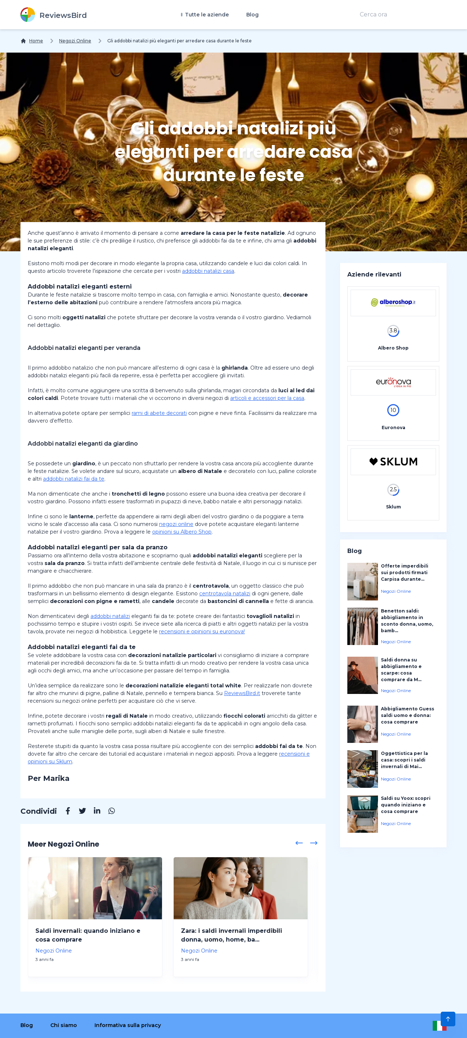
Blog (252, 14)
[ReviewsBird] (53, 14)
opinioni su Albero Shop (182, 531)
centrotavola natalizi (224, 593)
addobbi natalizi (110, 616)
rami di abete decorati (159, 413)
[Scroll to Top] (448, 1019)
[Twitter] (79, 812)
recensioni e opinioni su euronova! (202, 631)
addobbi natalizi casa (208, 271)
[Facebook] (64, 812)
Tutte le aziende (206, 14)
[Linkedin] (93, 812)
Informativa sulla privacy (127, 1025)
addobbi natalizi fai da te (73, 479)
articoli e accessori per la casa (267, 398)
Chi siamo (63, 1025)
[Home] (31, 41)
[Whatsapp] (108, 812)
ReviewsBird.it (242, 693)
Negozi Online (75, 40)
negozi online (176, 524)
